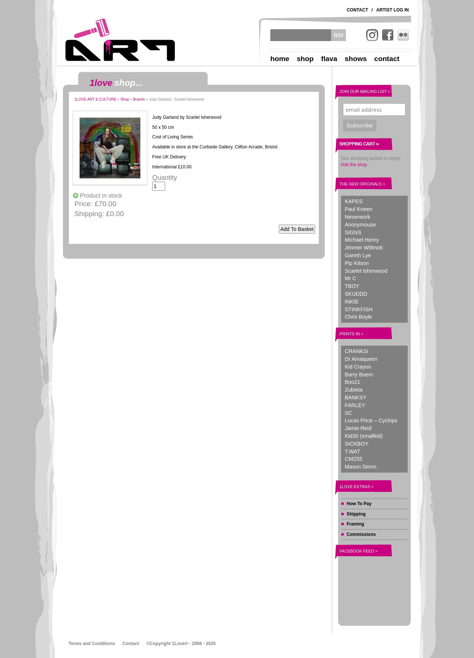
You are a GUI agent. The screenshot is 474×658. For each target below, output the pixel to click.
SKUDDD (356, 294)
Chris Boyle (358, 317)
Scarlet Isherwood (366, 271)
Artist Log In (392, 10)
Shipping (356, 514)
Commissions (361, 534)
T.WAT (352, 451)
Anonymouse (360, 225)
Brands (139, 99)
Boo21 (352, 382)
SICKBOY (356, 444)
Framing (355, 524)
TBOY (352, 286)
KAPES (354, 201)
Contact (357, 10)
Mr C (350, 278)
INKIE (352, 302)
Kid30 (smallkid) (364, 436)
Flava (329, 59)
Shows (356, 59)
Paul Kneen (358, 209)
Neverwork (357, 217)
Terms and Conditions (92, 643)
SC (348, 413)
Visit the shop (353, 164)
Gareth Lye (358, 255)
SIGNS (353, 232)
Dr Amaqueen (361, 359)
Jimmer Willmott (364, 248)
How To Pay (359, 503)
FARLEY (355, 405)
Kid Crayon (358, 367)
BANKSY (355, 397)
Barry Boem (359, 374)
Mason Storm (361, 467)
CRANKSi (356, 351)
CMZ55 (353, 459)
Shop (305, 59)
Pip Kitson (357, 263)
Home (279, 59)
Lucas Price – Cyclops (371, 420)
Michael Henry (362, 240)
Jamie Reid (358, 428)
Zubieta (354, 390)
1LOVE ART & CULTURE (95, 99)
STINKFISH (359, 309)
